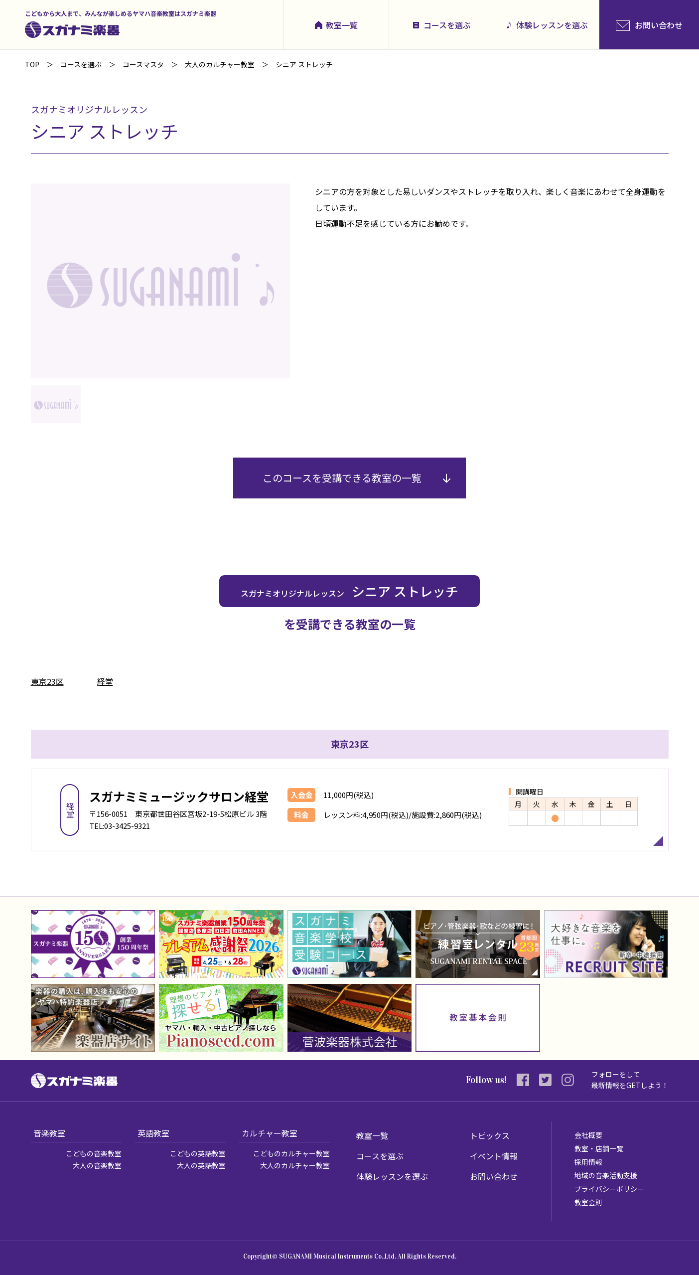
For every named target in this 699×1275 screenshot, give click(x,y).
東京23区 (47, 681)
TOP (32, 64)
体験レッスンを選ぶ (552, 25)
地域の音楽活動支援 (605, 1175)
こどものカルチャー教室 (291, 1153)
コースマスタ (143, 64)
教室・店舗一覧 (598, 1148)
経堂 (105, 681)
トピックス (490, 1135)
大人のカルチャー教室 (295, 1165)
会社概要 (588, 1135)
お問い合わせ (494, 1176)
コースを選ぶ (447, 25)
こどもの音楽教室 (94, 1153)
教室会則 (588, 1202)
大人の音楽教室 (97, 1165)
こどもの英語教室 (198, 1153)
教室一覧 (342, 25)
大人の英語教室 (201, 1165)
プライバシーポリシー (609, 1189)
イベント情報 (494, 1156)
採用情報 (588, 1162)
